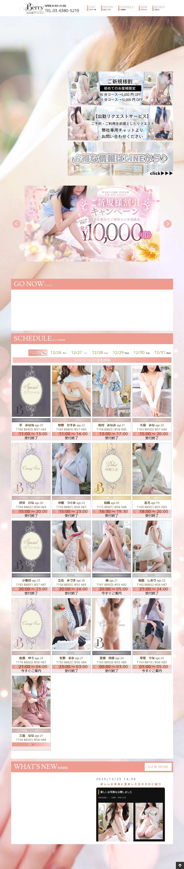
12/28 (100, 352)
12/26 (58, 352)
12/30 (142, 352)
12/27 (79, 352)
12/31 (162, 352)
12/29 (121, 352)
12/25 (38, 352)
